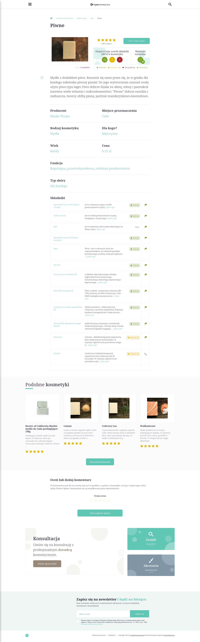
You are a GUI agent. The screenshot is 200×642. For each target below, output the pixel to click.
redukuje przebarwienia (113, 168)
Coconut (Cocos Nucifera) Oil (65, 274)
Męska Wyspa (60, 116)
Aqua (56, 248)
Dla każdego (58, 186)
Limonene (58, 337)
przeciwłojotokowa (80, 168)
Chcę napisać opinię (100, 513)
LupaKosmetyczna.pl (137, 636)
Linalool (57, 353)
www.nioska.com (169, 636)
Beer (55, 226)
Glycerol (57, 265)
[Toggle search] (171, 4)
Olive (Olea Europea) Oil (63, 290)
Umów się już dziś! (48, 564)
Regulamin (111, 636)
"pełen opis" (110, 207)
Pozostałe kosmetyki (100, 461)
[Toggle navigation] (28, 4)
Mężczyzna (110, 133)
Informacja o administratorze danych (92, 625)
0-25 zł (106, 151)
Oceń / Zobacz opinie (136, 41)
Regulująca (58, 168)
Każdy (54, 151)
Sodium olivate (60, 215)
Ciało (105, 116)
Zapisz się (139, 615)
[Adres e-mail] (103, 614)
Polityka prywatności (99, 636)
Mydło (54, 133)
